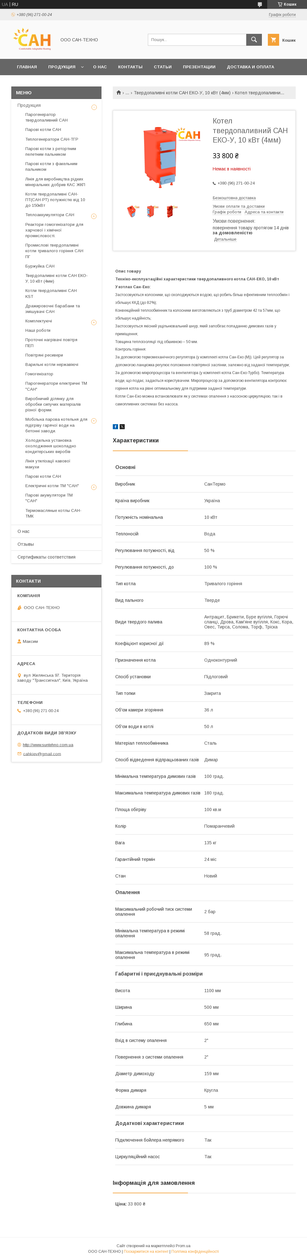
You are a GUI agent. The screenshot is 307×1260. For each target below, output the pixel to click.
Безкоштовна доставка (234, 197)
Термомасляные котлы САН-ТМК (53, 513)
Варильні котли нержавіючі (51, 364)
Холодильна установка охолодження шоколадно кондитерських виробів (50, 446)
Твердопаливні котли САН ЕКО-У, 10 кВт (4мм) (182, 92)
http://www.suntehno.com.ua (48, 744)
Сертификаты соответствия (46, 557)
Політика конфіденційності (195, 1251)
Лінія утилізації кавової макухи (47, 464)
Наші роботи (37, 330)
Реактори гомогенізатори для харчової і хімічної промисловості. (54, 230)
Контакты (130, 67)
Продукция (61, 67)
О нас (100, 67)
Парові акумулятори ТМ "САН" (49, 498)
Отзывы (26, 544)
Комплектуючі (38, 321)
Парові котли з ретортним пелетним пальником (50, 151)
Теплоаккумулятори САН (49, 214)
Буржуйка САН (40, 266)
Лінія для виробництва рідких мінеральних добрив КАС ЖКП (55, 182)
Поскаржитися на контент (146, 1251)
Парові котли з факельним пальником (51, 166)
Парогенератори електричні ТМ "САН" (56, 386)
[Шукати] (254, 40)
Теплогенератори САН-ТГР (51, 139)
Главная (27, 67)
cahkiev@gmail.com (42, 753)
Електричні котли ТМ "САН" (52, 485)
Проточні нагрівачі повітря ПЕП (51, 342)
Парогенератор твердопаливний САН (46, 117)
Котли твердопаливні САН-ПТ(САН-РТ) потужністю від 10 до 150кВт (55, 200)
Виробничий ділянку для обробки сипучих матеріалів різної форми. (53, 404)
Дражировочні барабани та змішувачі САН (52, 309)
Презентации (199, 67)
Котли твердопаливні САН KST (51, 293)
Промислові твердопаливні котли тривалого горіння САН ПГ (54, 251)
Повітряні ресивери (44, 355)
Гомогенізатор (39, 374)
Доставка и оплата (250, 67)
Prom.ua (183, 1246)
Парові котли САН (43, 129)
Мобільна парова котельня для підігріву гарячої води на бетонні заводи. (56, 425)
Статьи (163, 67)
